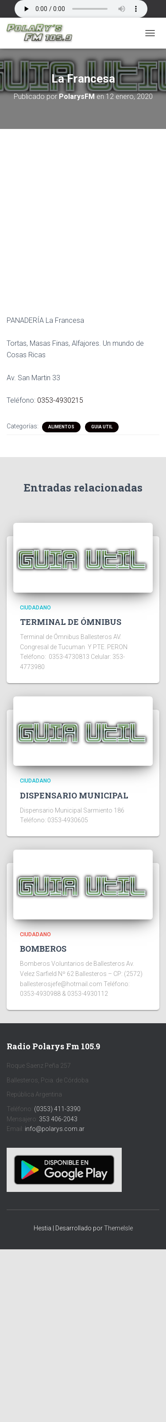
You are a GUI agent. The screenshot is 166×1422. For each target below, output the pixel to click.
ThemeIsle (118, 1228)
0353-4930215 (60, 400)
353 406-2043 (58, 1119)
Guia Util (101, 426)
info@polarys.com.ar (55, 1128)
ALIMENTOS (61, 426)
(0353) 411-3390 (57, 1108)
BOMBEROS (43, 948)
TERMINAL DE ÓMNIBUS (70, 621)
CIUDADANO (35, 608)
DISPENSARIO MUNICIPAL (74, 795)
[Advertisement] (83, 215)
